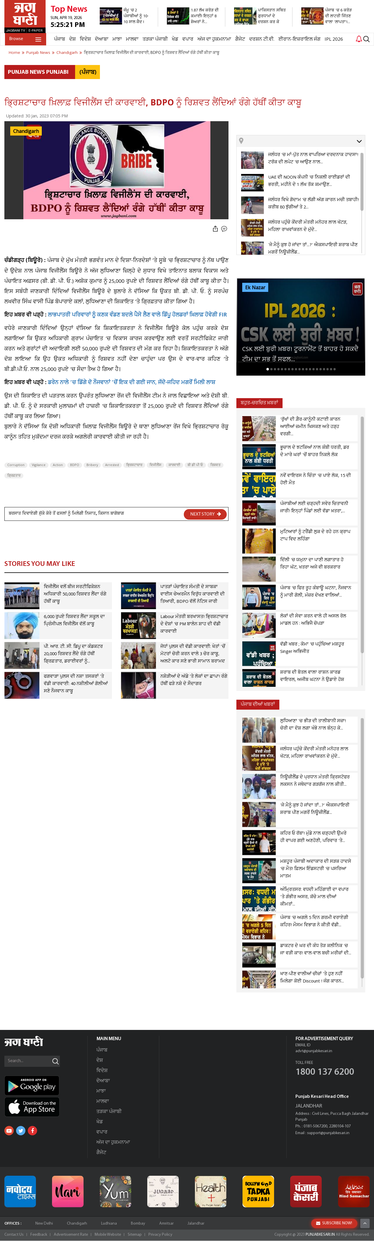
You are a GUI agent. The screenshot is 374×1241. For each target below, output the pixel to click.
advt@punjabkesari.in (313, 1051)
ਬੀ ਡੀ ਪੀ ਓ (195, 465)
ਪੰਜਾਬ (59, 39)
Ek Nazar (255, 287)
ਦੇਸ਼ (72, 39)
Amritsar (166, 1224)
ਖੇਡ (174, 39)
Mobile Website (108, 1235)
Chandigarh (26, 131)
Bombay (138, 1224)
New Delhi (44, 1224)
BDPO (74, 465)
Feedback (38, 1235)
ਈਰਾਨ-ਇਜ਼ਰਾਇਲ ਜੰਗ (299, 39)
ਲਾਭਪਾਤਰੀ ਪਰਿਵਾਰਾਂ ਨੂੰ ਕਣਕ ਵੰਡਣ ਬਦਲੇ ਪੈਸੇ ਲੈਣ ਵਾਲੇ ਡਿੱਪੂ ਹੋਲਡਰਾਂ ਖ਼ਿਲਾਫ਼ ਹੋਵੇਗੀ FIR (137, 315)
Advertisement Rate (71, 1235)
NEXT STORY (205, 514)
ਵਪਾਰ (187, 39)
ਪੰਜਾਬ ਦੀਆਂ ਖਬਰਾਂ (258, 704)
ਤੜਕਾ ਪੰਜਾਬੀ (154, 39)
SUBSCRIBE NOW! (334, 1223)
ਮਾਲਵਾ (131, 39)
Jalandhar (196, 1224)
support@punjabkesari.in (328, 1133)
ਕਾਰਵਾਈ (174, 465)
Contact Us (14, 1235)
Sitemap (135, 1235)
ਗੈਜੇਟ (240, 39)
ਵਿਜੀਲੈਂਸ (155, 465)
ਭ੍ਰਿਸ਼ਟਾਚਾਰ (134, 465)
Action (58, 465)
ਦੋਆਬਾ (101, 39)
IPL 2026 (333, 39)
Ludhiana (109, 1224)
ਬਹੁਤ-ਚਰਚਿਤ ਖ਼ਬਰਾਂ (259, 402)
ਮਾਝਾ (116, 39)
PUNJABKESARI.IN (319, 1235)
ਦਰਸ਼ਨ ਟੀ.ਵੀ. (261, 39)
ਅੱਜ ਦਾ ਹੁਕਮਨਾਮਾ (214, 39)
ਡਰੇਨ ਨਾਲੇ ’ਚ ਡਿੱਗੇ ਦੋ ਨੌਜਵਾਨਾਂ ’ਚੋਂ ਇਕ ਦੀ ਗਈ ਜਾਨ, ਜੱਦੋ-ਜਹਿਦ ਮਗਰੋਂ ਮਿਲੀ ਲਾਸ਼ (131, 383)
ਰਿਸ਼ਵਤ (215, 465)
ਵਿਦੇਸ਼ (84, 39)
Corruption (16, 465)
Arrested (112, 465)
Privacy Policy (160, 1235)
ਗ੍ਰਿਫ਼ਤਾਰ (13, 475)
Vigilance (39, 465)
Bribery (92, 465)
